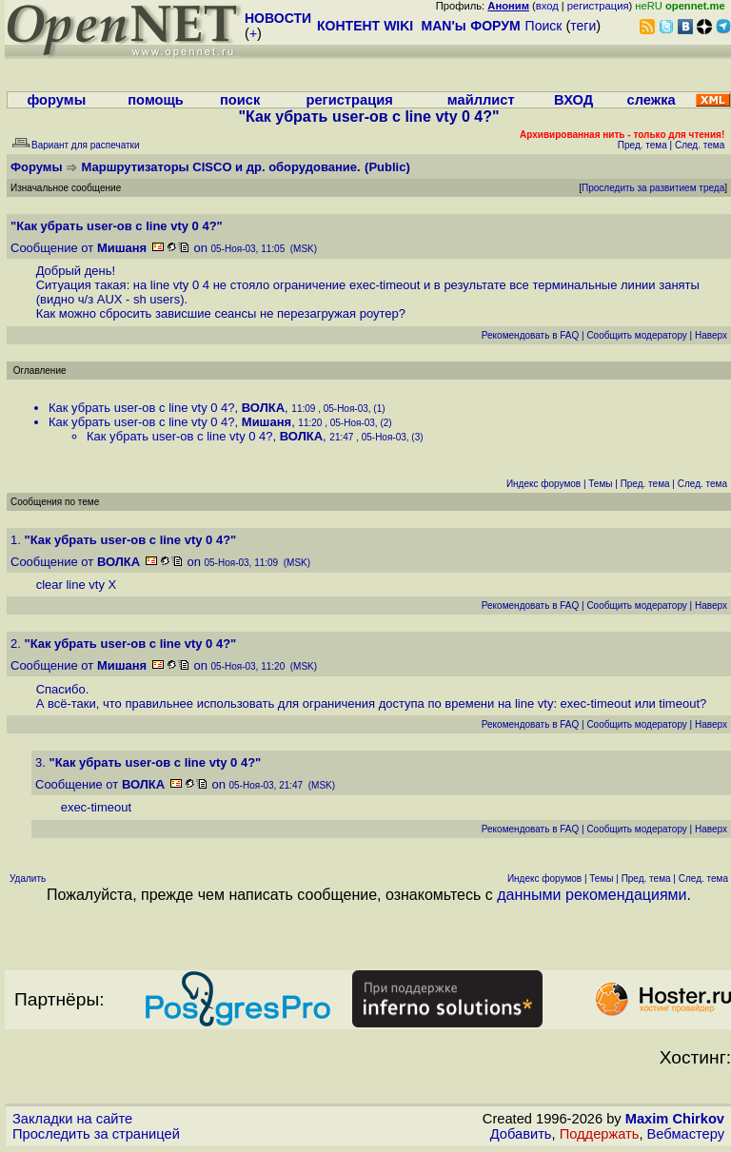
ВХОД (573, 99)
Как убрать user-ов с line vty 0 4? (142, 407)
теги (583, 25)
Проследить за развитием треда (653, 188)
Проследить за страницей (96, 1134)
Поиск (544, 25)
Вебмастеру (685, 1134)
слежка (651, 99)
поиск (240, 99)
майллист (481, 99)
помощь (156, 99)
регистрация (598, 5)
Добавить (521, 1134)
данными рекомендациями (591, 895)
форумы (56, 99)
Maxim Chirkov (674, 1118)
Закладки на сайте (72, 1118)
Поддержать (600, 1134)
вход (547, 5)
